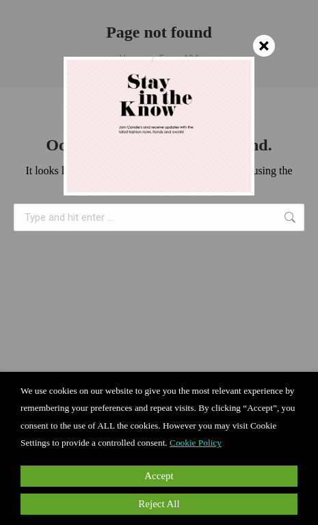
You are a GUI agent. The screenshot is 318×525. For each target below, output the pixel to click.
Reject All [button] (158, 503)
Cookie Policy (196, 443)
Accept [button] (158, 475)
